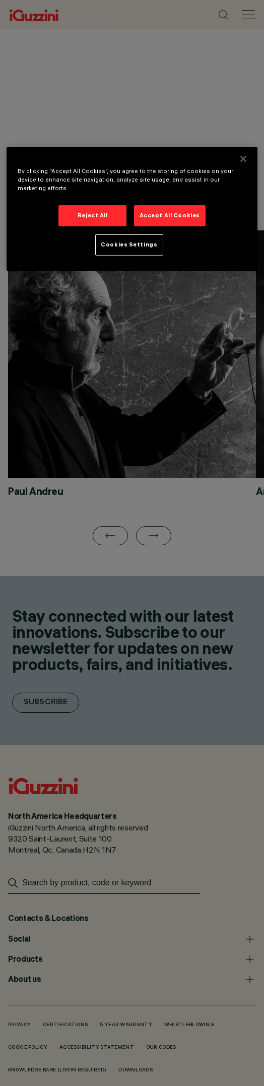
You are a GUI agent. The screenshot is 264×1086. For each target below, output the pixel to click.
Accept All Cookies (170, 215)
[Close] (243, 159)
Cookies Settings (129, 244)
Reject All (93, 215)
